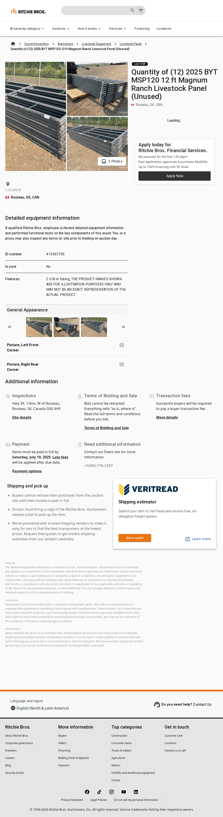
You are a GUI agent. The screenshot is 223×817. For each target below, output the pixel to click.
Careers (10, 758)
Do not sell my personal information (136, 800)
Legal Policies (98, 800)
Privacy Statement (72, 800)
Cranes (116, 780)
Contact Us (202, 704)
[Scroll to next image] (123, 327)
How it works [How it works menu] (90, 29)
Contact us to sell (175, 750)
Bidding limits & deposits (73, 758)
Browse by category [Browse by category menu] (27, 29)
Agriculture (118, 758)
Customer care (173, 736)
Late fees (60, 457)
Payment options (27, 471)
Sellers (62, 743)
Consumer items (122, 743)
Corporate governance (19, 743)
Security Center (14, 773)
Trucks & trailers (121, 750)
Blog (8, 765)
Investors (11, 750)
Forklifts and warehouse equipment (133, 773)
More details (167, 417)
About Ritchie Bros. (17, 736)
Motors (116, 765)
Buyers (62, 736)
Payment (63, 765)
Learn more (198, 538)
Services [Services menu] (118, 29)
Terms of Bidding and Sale (106, 427)
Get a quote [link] (134, 538)
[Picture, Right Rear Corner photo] (121, 364)
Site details (21, 417)
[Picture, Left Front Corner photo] (121, 345)
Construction (119, 736)
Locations (164, 29)
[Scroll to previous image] (9, 327)
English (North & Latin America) (43, 708)
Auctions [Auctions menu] (62, 29)
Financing (142, 29)
